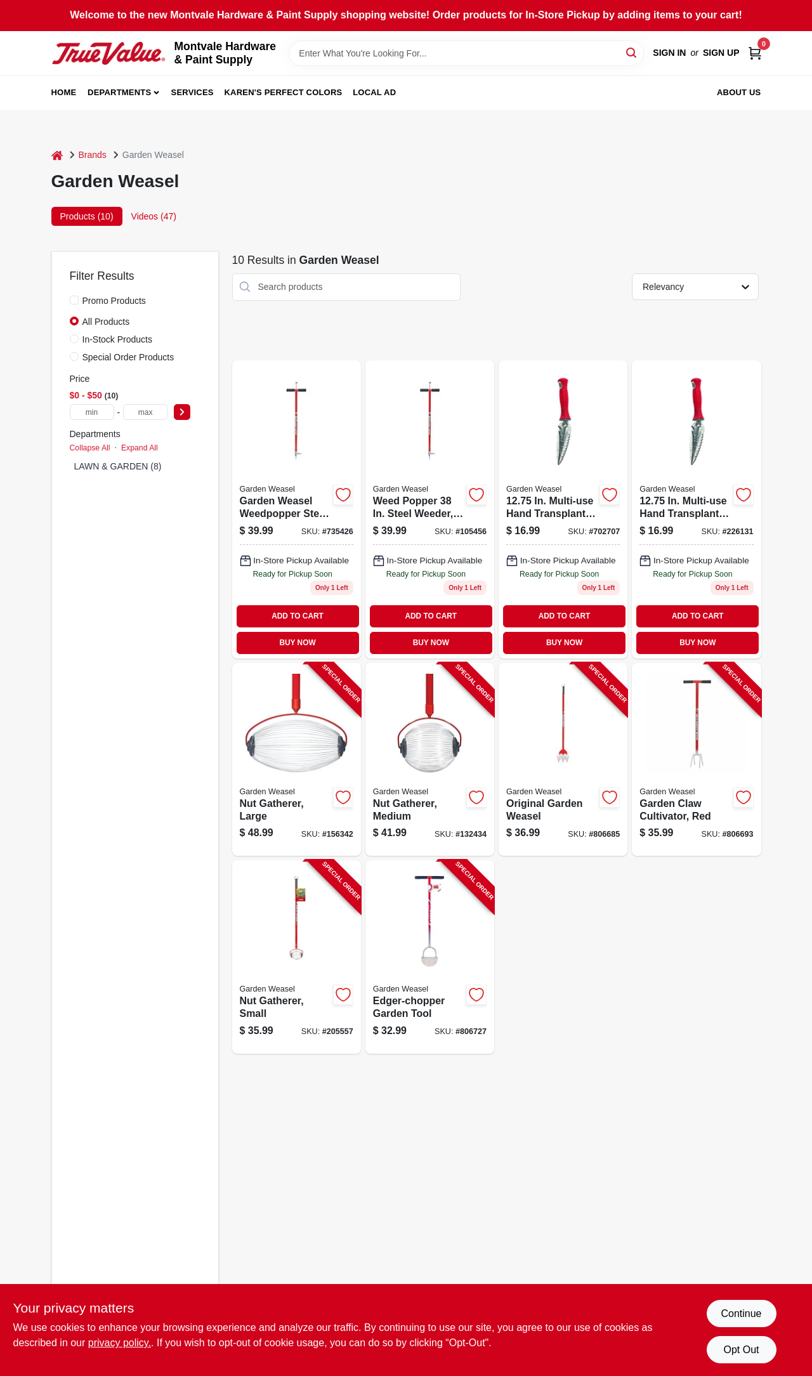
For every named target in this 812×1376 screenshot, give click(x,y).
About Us (739, 92)
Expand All (139, 447)
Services (192, 92)
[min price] (92, 412)
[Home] (57, 155)
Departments (119, 92)
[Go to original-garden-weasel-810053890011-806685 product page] (563, 759)
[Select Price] (182, 412)
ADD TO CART (298, 616)
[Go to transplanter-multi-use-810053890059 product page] (696, 509)
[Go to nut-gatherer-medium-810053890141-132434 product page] (429, 759)
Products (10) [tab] (87, 216)
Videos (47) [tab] (153, 216)
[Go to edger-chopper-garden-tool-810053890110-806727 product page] (429, 957)
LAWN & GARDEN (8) (118, 466)
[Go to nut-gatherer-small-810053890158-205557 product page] (296, 957)
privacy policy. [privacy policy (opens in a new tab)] (119, 1342)
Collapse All (90, 447)
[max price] (145, 412)
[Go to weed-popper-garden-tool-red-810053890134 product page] (429, 509)
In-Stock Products (117, 339)
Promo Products (114, 301)
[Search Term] (466, 53)
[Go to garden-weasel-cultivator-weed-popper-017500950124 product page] (296, 509)
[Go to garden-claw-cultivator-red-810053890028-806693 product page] (696, 759)
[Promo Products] (74, 300)
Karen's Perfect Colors (284, 92)
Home (64, 92)
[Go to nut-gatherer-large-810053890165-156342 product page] (296, 759)
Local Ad (374, 92)
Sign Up (721, 53)
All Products (106, 321)
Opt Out (741, 1349)
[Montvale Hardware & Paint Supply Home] (108, 53)
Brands (93, 155)
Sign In (669, 53)
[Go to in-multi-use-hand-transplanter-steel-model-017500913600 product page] (563, 509)
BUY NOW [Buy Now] (297, 642)
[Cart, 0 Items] (755, 53)
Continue (741, 1313)
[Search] (632, 52)
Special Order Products (128, 357)
